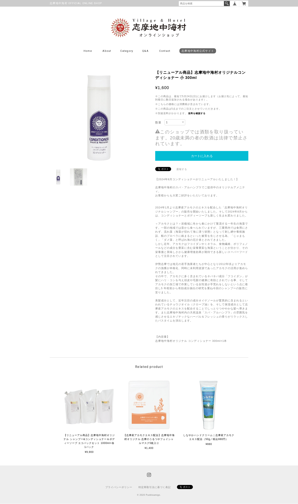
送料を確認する (196, 113)
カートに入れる (202, 156)
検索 (227, 3)
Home (88, 51)
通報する (181, 169)
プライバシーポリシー (118, 487)
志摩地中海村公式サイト (197, 51)
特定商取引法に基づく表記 (154, 487)
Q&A (145, 51)
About (106, 51)
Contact (164, 51)
